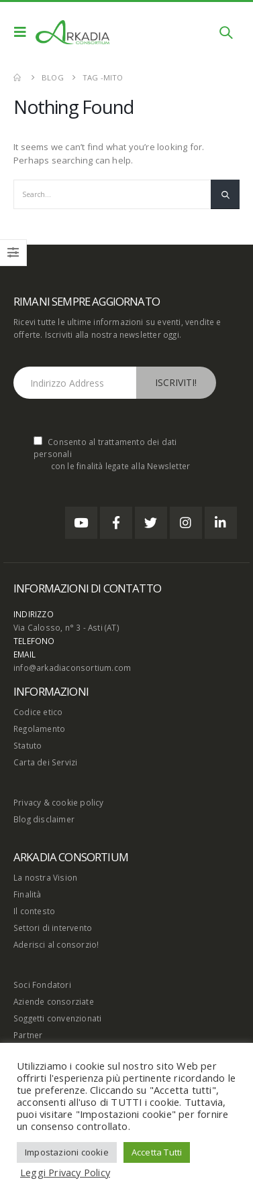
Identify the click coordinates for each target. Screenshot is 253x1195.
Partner (27, 1034)
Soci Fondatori (42, 984)
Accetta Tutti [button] (157, 1152)
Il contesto (34, 910)
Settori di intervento (52, 927)
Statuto (27, 745)
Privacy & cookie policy (58, 802)
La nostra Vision (45, 877)
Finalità (27, 894)
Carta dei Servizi (45, 762)
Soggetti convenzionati (57, 1018)
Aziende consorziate (53, 1001)
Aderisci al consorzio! (56, 944)
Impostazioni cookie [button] (67, 1152)
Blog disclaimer (43, 819)
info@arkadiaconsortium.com (72, 667)
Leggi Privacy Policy (65, 1172)
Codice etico (37, 711)
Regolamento (39, 728)
